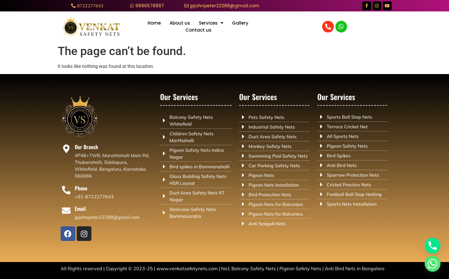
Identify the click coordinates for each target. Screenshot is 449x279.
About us (180, 23)
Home (154, 23)
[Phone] (70, 190)
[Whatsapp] (433, 264)
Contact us (198, 30)
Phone (83, 188)
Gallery (240, 23)
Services (211, 23)
